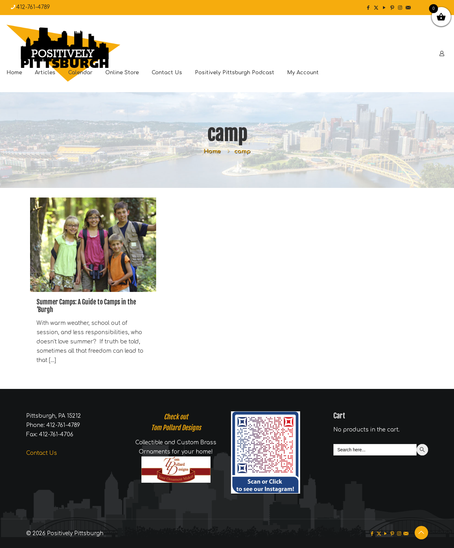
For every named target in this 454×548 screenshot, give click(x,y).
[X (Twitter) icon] (376, 8)
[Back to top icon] (421, 532)
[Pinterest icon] (392, 8)
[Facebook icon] (368, 8)
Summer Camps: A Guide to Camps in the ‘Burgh (86, 306)
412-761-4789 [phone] (33, 7)
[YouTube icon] (384, 8)
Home (212, 151)
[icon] (408, 8)
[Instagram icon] (400, 8)
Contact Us (41, 453)
